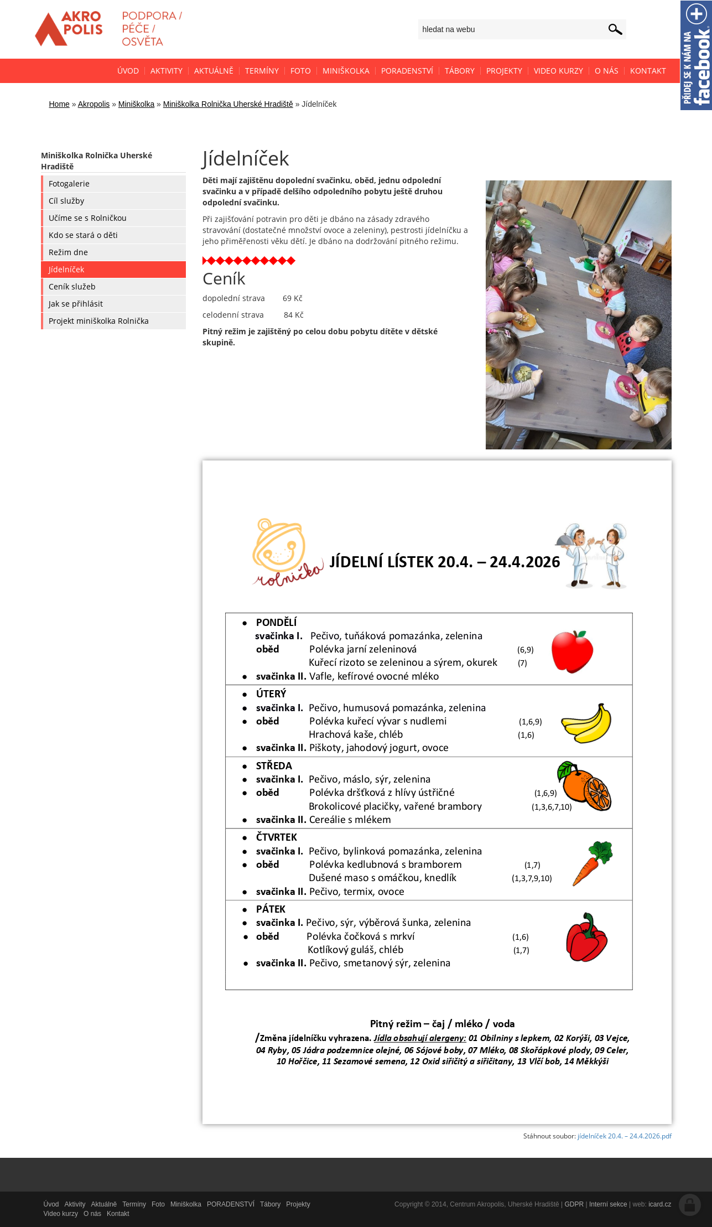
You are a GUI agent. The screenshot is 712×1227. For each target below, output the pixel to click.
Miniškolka (136, 104)
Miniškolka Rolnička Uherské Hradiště (228, 104)
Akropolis (94, 104)
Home (59, 104)
